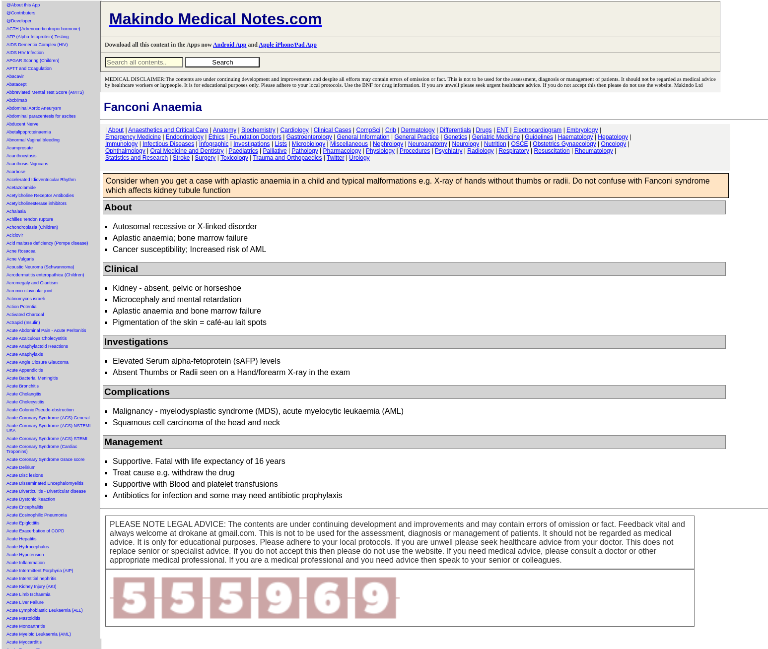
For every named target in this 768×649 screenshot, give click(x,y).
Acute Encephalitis (24, 507)
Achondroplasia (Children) (32, 227)
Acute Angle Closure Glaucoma (37, 362)
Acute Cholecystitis (25, 401)
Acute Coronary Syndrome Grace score (45, 459)
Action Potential (22, 306)
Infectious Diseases (168, 143)
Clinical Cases (332, 130)
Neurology (466, 143)
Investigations (251, 143)
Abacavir (15, 76)
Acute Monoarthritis (25, 626)
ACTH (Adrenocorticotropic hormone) (43, 28)
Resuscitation (552, 150)
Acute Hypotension (25, 554)
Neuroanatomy (427, 143)
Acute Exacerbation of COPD (35, 530)
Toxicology (234, 157)
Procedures (415, 150)
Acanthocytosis (21, 155)
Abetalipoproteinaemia (28, 132)
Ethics (217, 136)
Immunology (121, 143)
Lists (281, 143)
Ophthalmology (125, 150)
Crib (390, 130)
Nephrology (388, 143)
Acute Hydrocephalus (27, 546)
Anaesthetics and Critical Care (168, 130)
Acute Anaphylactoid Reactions (37, 346)
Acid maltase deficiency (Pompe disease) (47, 243)
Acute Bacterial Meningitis (32, 378)
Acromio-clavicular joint (29, 290)
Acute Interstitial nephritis (31, 578)
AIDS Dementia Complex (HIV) (37, 44)
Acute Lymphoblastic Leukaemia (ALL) (44, 610)
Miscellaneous (349, 143)
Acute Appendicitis (24, 370)
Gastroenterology (309, 136)
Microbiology (308, 143)
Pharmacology (342, 150)
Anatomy (224, 130)
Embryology (582, 130)
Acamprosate (19, 147)
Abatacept (16, 84)
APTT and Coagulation (29, 68)
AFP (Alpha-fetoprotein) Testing (37, 36)
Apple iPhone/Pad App (288, 44)
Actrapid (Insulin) (23, 322)
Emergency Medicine (133, 136)
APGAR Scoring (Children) (33, 60)
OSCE (519, 143)
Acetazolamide (21, 187)
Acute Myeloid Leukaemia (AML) (38, 634)
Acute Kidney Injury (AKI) (31, 586)
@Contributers (20, 12)
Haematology (575, 136)
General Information (363, 136)
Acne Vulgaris (20, 259)
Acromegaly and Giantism (32, 282)
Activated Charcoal (25, 314)
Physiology (380, 150)
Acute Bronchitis (22, 386)
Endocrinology (185, 136)
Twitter (335, 157)
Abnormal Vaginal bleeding (33, 139)
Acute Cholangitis (23, 393)
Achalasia (16, 211)
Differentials (455, 130)
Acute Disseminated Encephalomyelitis (44, 483)
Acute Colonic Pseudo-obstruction (40, 409)
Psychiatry (448, 150)
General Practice (416, 136)
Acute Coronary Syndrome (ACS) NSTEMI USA (48, 428)
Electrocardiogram (537, 130)
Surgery (205, 157)
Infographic (213, 143)
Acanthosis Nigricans (27, 163)
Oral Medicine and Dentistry (187, 150)
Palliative (275, 150)
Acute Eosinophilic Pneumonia (36, 515)
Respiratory (513, 150)
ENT (502, 130)
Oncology (614, 143)
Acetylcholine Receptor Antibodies (40, 195)
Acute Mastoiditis (23, 618)
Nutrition (495, 143)
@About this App (23, 4)
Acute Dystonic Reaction (30, 499)
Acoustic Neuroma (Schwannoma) (40, 266)
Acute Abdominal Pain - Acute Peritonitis (46, 330)
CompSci (368, 130)
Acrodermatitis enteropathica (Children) (45, 274)
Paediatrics (243, 150)
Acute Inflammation (25, 562)
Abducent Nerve (22, 124)
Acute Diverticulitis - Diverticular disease (46, 491)
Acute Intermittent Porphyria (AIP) (39, 570)
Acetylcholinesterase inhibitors (36, 203)
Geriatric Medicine (496, 136)
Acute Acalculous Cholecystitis (36, 338)
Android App (229, 44)
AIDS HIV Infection (25, 52)
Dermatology (418, 130)
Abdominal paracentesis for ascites (41, 116)
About (116, 130)
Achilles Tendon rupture (29, 219)
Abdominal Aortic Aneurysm (33, 108)
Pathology (304, 150)
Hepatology (613, 136)
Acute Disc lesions (24, 475)
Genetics (455, 136)
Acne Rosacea (21, 251)
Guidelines (539, 136)
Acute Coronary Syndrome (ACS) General (48, 417)
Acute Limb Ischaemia (28, 594)
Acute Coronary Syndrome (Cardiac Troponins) (41, 449)
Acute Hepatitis (21, 538)
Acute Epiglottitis (23, 522)
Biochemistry (258, 130)
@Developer (18, 20)
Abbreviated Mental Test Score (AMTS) (45, 92)
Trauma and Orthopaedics (287, 157)
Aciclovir (14, 235)
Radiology (480, 150)
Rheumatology (593, 150)
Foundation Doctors (255, 136)
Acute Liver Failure (25, 602)
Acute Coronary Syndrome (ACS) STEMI (46, 438)
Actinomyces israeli (25, 298)
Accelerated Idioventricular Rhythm (41, 179)
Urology (359, 157)
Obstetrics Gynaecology (564, 143)
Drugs (484, 130)
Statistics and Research (136, 157)
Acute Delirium (21, 467)
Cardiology (294, 130)
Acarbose (15, 171)
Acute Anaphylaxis (24, 354)
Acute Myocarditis (24, 642)
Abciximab (16, 100)
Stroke (181, 157)
